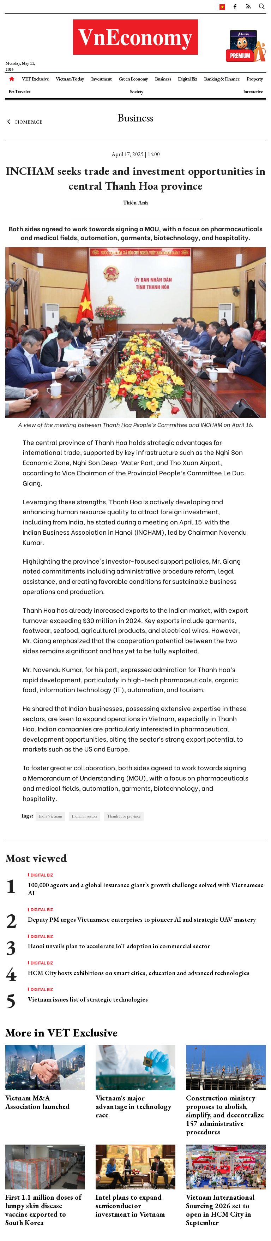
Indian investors (84, 816)
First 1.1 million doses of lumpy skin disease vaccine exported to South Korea (43, 1210)
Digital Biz (187, 79)
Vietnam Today (70, 79)
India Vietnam (50, 816)
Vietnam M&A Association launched (37, 1102)
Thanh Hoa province (124, 816)
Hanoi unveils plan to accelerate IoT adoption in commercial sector (119, 946)
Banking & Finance (222, 79)
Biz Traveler (19, 91)
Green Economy (133, 79)
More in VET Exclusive (61, 1032)
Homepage (23, 122)
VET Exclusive (35, 79)
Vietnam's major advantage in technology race (133, 1106)
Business (163, 79)
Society (136, 91)
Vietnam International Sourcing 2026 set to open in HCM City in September (220, 1210)
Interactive (253, 91)
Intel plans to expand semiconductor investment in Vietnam (130, 1206)
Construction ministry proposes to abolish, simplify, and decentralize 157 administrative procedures (225, 1114)
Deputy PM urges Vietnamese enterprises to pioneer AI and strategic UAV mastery (142, 919)
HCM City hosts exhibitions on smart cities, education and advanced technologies (138, 973)
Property (255, 79)
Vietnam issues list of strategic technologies (88, 999)
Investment (101, 79)
